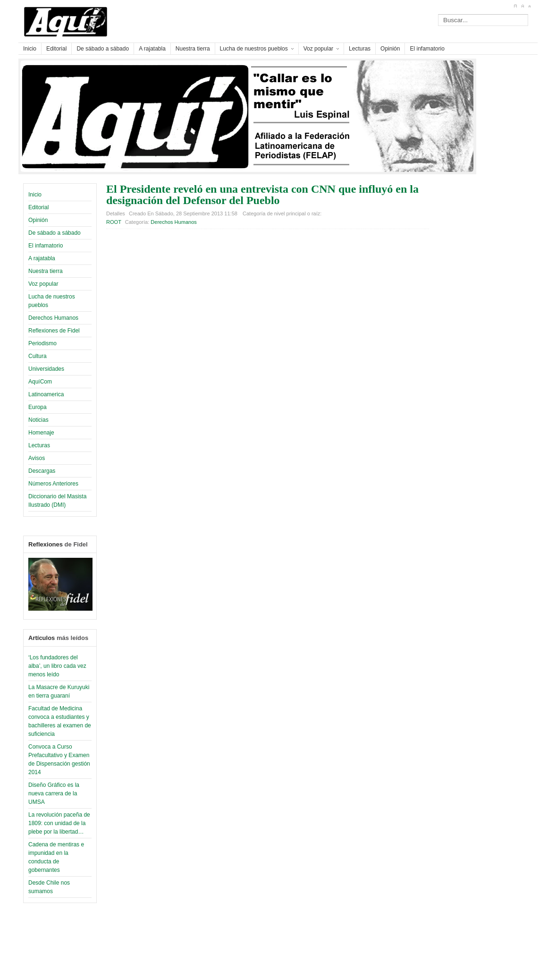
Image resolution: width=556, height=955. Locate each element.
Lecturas (39, 445)
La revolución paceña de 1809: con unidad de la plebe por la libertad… (59, 823)
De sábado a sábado (54, 233)
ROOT (113, 222)
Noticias (38, 420)
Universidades (46, 369)
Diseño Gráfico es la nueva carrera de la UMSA (53, 793)
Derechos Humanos (53, 318)
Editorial (38, 207)
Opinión (38, 220)
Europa (37, 407)
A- (529, 6)
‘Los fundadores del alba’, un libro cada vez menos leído (57, 666)
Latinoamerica (46, 394)
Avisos (36, 458)
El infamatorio (45, 245)
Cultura (37, 356)
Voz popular (43, 284)
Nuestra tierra (45, 271)
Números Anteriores (53, 483)
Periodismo (42, 343)
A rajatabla (41, 258)
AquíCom (40, 381)
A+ (515, 6)
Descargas (41, 471)
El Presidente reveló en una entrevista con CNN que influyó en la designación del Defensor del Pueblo (262, 194)
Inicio (35, 194)
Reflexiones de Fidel (54, 330)
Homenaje (41, 432)
